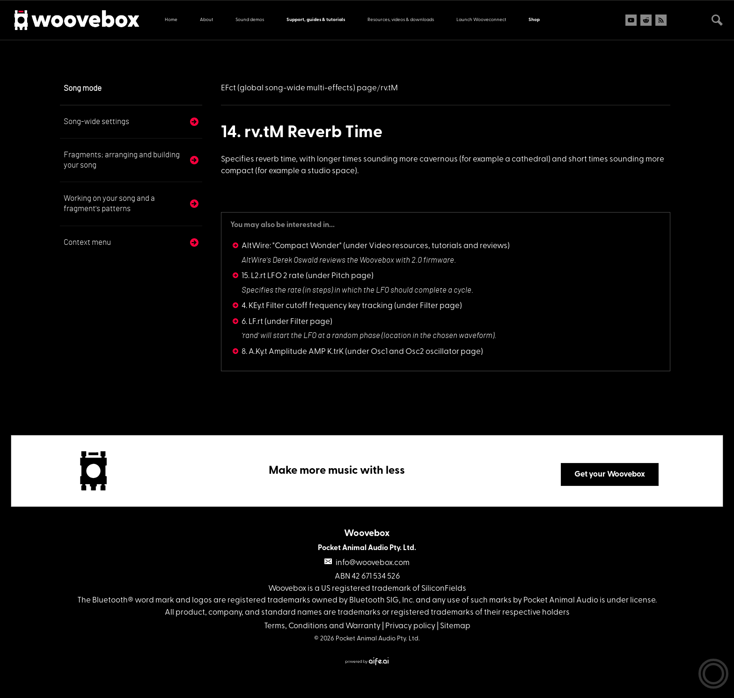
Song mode (83, 88)
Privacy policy (410, 626)
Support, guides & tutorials (315, 19)
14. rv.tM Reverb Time (301, 133)
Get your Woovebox (609, 474)
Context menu (87, 242)
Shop (534, 19)
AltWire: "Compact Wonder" (292, 246)
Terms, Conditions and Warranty (322, 626)
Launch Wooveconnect (481, 19)
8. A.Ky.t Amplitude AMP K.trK (293, 352)
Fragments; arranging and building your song (122, 160)
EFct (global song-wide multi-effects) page (299, 88)
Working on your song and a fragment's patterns (109, 203)
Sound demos (249, 19)
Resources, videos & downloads (400, 19)
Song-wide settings (96, 121)
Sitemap (455, 626)
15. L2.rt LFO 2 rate (273, 276)
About (206, 19)
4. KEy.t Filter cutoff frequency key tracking (317, 306)
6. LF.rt (252, 322)
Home (171, 19)
